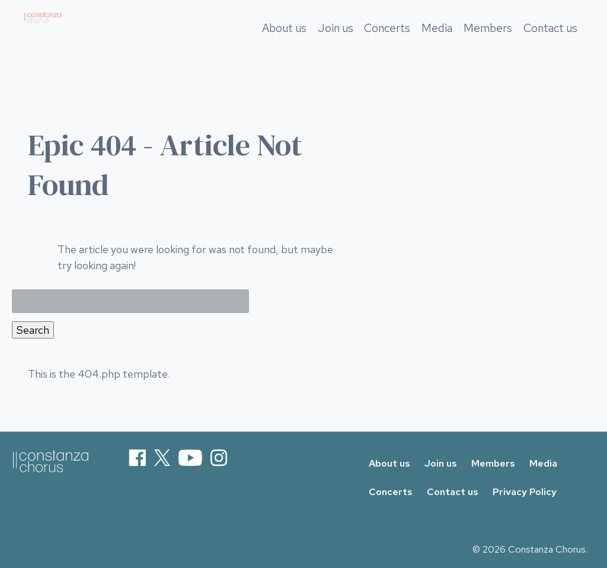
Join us (335, 40)
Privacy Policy (525, 492)
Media (437, 40)
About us (284, 40)
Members (488, 40)
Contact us (550, 40)
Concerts (388, 40)
